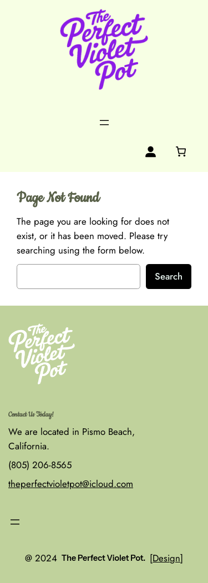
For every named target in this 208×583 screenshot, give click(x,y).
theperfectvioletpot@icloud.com (70, 483)
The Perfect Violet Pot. (103, 558)
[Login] (150, 151)
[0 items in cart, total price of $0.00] (180, 151)
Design (166, 558)
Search (168, 276)
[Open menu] (104, 122)
